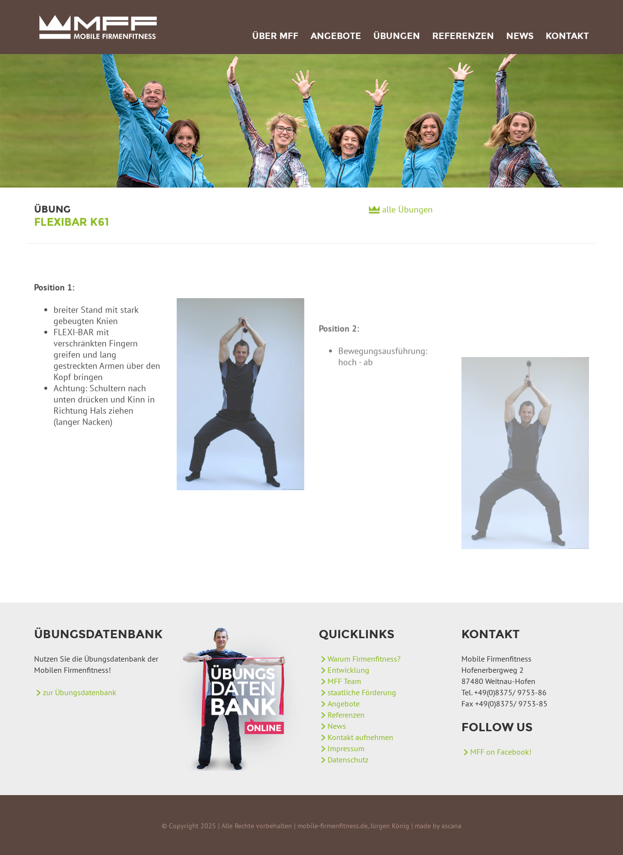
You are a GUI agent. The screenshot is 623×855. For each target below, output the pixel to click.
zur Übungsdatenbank (79, 692)
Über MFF (275, 36)
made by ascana (438, 825)
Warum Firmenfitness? (364, 659)
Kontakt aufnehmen (360, 737)
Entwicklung (348, 670)
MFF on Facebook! (500, 752)
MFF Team (344, 681)
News (519, 36)
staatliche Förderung (362, 692)
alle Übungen (407, 212)
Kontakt (567, 36)
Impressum (346, 748)
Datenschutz (348, 759)
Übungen (396, 36)
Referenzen (463, 36)
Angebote (336, 36)
